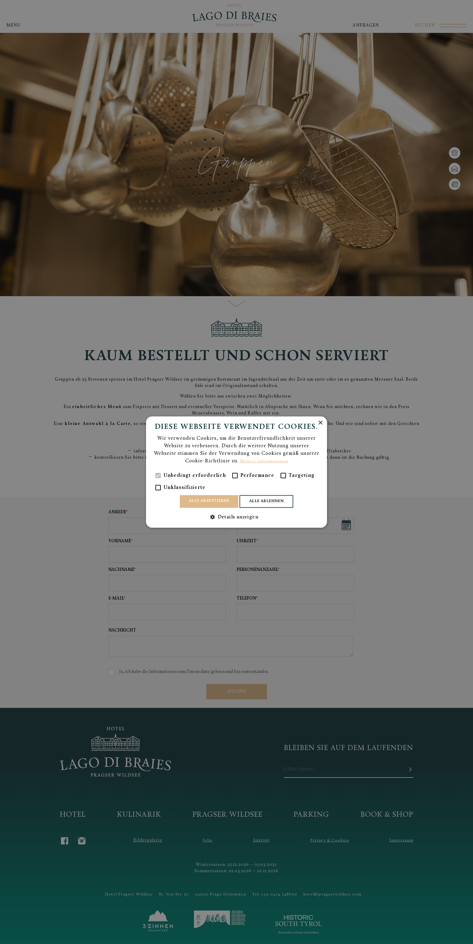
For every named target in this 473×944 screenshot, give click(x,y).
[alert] (236, 472)
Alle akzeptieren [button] (206, 501)
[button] (236, 518)
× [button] (320, 422)
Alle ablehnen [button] (269, 501)
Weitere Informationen (263, 460)
